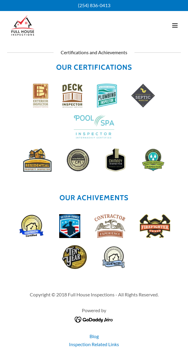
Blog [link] (94, 336)
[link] (23, 25)
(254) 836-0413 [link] (94, 5)
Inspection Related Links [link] (94, 344)
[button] (175, 25)
